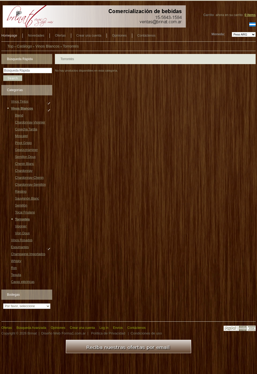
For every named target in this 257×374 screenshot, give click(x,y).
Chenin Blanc (24, 164)
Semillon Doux (25, 157)
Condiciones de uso (146, 333)
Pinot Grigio (23, 143)
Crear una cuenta (88, 35)
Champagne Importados (28, 254)
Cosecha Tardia (26, 129)
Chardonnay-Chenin (29, 178)
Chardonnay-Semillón (30, 184)
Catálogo (24, 46)
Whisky (16, 261)
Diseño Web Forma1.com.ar (63, 333)
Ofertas (60, 35)
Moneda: (218, 34)
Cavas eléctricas (23, 282)
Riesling (21, 191)
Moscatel (21, 136)
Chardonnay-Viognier (30, 122)
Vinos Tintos (19, 102)
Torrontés (71, 46)
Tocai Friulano (25, 212)
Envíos (118, 328)
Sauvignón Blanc (27, 198)
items (250, 15)
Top (10, 46)
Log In (103, 328)
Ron (14, 268)
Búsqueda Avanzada (31, 328)
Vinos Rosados (21, 240)
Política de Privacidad (108, 333)
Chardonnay (23, 171)
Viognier (21, 226)
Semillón (21, 205)
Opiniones (119, 35)
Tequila (16, 275)
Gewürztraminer (26, 150)
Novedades (36, 35)
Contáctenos (146, 35)
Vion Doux (22, 233)
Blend (19, 115)
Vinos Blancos (47, 46)
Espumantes (20, 248)
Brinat (32, 333)
